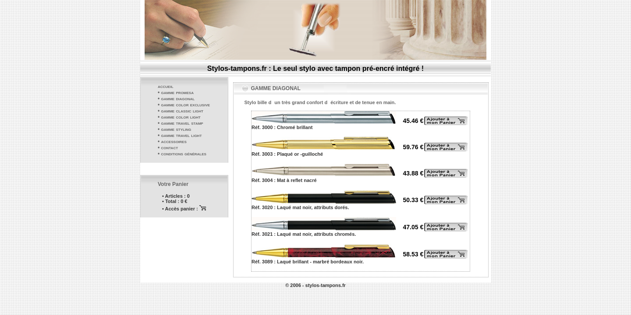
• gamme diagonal (176, 98)
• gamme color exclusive (184, 105)
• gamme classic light (180, 111)
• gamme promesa (176, 92)
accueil (166, 86)
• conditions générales (182, 153)
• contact (168, 147)
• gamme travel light (180, 135)
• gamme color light (179, 117)
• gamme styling (174, 129)
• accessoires (172, 141)
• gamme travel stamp (180, 123)
